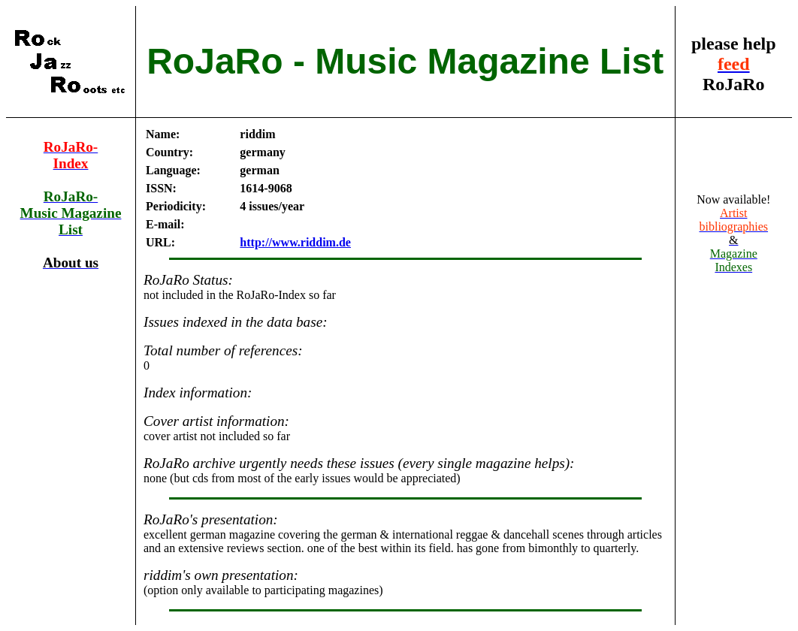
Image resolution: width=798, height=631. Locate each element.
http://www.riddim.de (295, 242)
